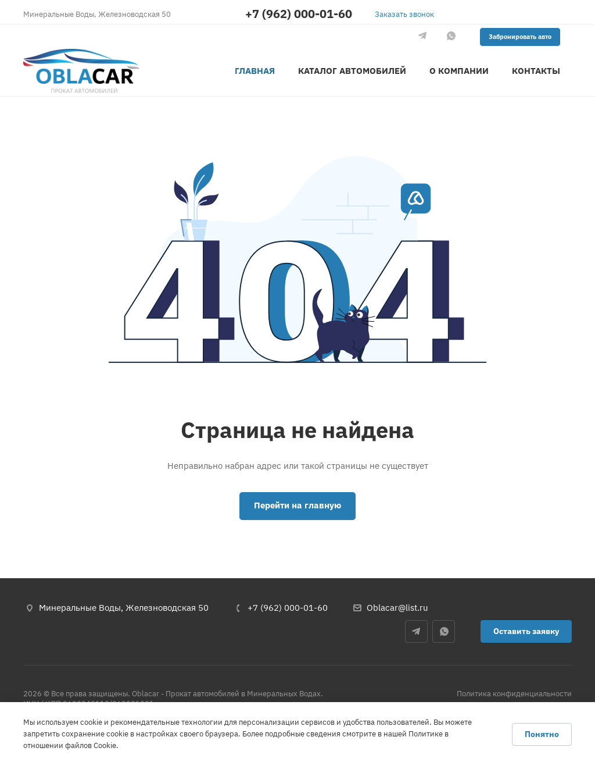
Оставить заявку (526, 631)
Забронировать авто (520, 37)
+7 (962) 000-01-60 (298, 14)
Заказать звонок (404, 14)
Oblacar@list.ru (397, 607)
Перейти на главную (297, 505)
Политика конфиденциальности (514, 694)
